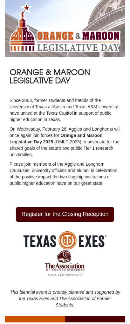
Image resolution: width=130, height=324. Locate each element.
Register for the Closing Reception (64, 214)
